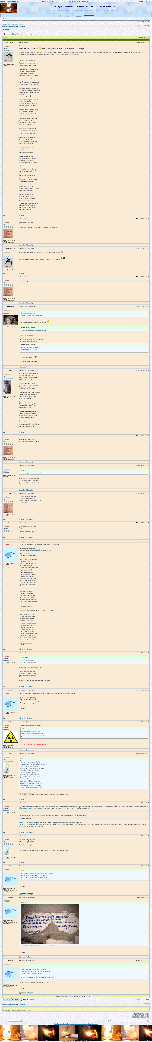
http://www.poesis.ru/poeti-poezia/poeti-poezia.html (35, 824)
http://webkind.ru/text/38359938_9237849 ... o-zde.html (37, 977)
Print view (5, 37)
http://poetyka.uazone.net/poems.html (31, 815)
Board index (7, 26)
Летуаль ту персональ (27, 281)
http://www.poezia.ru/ (26, 822)
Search (147, 18)
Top (4, 215)
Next (148, 34)
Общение (22, 26)
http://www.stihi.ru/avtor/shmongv (41, 550)
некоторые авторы (26, 811)
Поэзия (5, 29)
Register (10, 18)
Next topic (146, 37)
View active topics (19, 24)
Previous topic (140, 37)
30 (146, 34)
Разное (14, 26)
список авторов (25, 818)
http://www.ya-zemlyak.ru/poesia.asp (31, 808)
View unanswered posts (8, 24)
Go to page (136, 34)
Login (5, 18)
